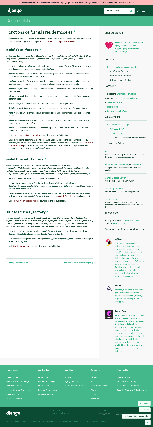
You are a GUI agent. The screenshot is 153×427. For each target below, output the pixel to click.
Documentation (20, 20)
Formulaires (117, 133)
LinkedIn (94, 394)
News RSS (95, 399)
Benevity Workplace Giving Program (132, 390)
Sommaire (136, 164)
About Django (12, 377)
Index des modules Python (118, 111)
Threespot (105, 414)
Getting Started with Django (17, 381)
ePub (138, 220)
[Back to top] (147, 422)
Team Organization (14, 386)
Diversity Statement (14, 399)
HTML (127, 220)
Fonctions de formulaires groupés (78, 263)
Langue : (144, 410)
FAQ (106, 151)
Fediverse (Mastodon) (100, 386)
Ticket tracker (111, 199)
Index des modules (119, 164)
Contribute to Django (46, 381)
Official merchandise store (128, 386)
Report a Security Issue (47, 390)
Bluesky (94, 390)
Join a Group (43, 377)
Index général (112, 107)
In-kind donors (61, 413)
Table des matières (115, 102)
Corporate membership (126, 381)
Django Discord (71, 381)
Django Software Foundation (18, 390)
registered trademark (73, 422)
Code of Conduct (13, 394)
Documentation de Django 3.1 (119, 125)
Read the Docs (119, 223)
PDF (132, 220)
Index (107, 164)
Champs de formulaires (17, 263)
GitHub (94, 377)
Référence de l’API (117, 129)
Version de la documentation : (136, 416)
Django (15, 10)
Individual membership (47, 394)
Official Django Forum (115, 188)
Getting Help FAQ (72, 377)
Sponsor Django (123, 377)
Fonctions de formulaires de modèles (122, 67)
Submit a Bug (43, 386)
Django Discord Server (115, 178)
